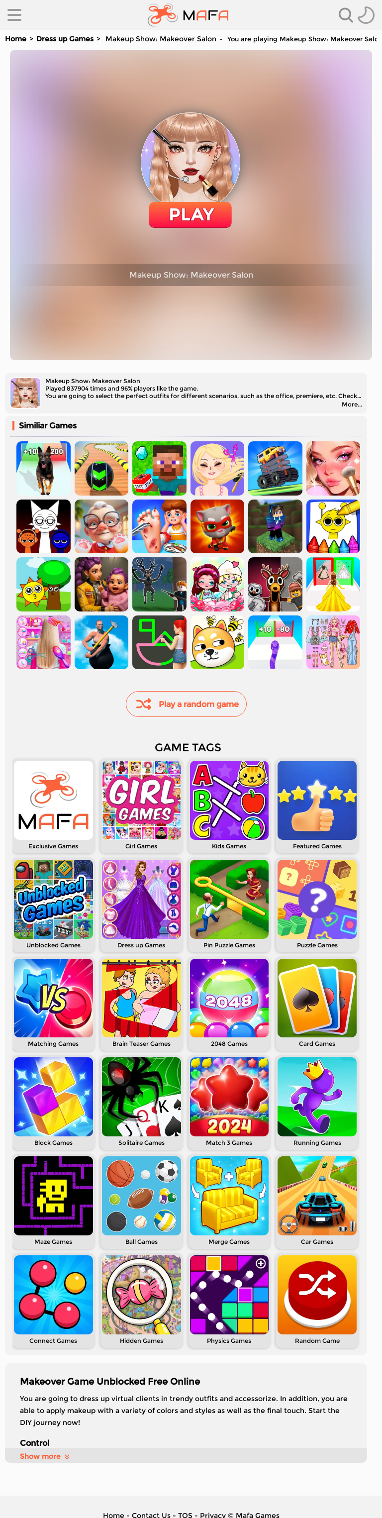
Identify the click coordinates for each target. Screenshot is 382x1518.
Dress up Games (65, 38)
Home (15, 38)
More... (352, 404)
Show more (45, 1456)
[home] (188, 15)
